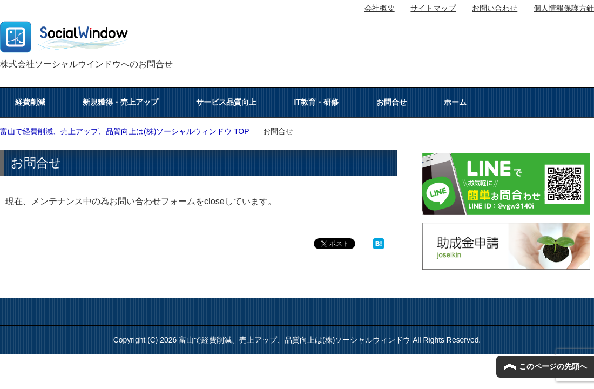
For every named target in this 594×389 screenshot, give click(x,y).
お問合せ (391, 102)
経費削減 (30, 102)
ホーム (455, 102)
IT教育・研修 (316, 102)
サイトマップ (433, 8)
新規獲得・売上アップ (120, 102)
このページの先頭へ (553, 366)
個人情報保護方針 (564, 8)
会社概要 (379, 8)
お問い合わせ (494, 8)
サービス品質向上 (226, 102)
